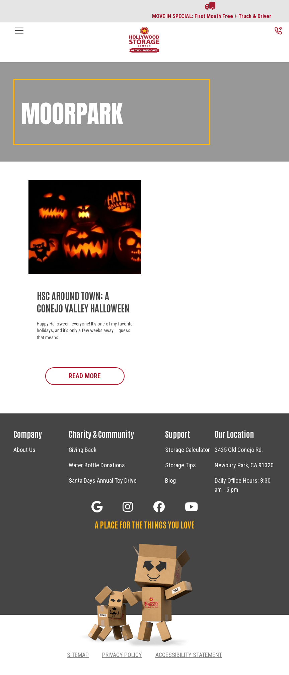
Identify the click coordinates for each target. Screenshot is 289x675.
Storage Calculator (187, 449)
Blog (170, 480)
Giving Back (82, 449)
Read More (96, 375)
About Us (24, 449)
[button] (96, 506)
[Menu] (19, 35)
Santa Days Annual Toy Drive (103, 480)
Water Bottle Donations (97, 465)
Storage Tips (180, 465)
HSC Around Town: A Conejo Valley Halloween (83, 301)
